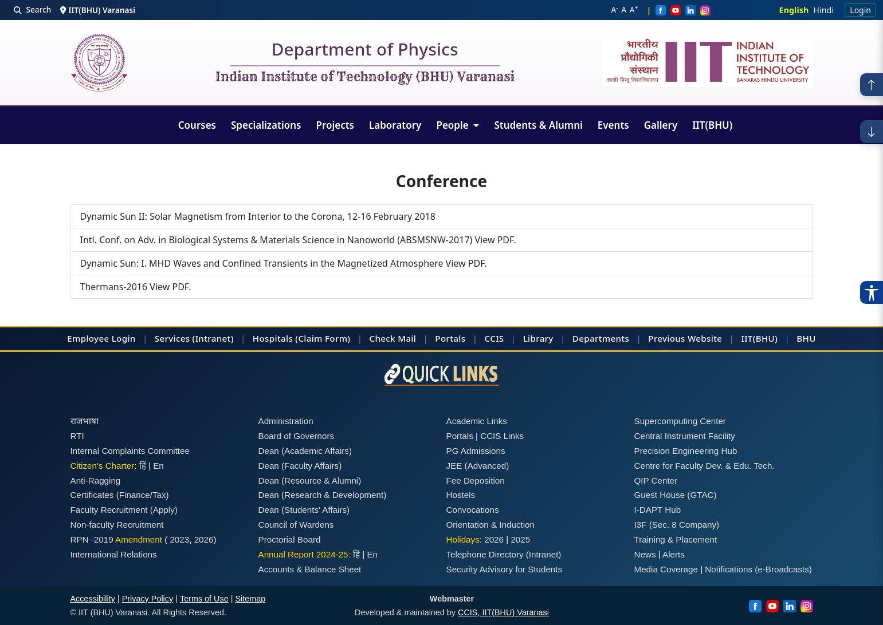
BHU (805, 338)
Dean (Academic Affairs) (305, 451)
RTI (77, 436)
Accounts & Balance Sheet (310, 569)
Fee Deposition (475, 480)
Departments (600, 338)
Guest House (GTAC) (675, 495)
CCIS (494, 338)
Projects (335, 125)
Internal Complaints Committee (130, 451)
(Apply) (164, 510)
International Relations (113, 554)
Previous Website (685, 338)
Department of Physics (365, 51)
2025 (520, 539)
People (453, 125)
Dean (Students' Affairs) (304, 510)
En (158, 465)
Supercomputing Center (680, 421)
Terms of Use (204, 598)
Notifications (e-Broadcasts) (758, 569)
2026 (204, 539)
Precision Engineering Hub (685, 451)
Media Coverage (666, 569)
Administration (285, 421)
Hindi (823, 10)
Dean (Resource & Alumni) (310, 480)
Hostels (461, 495)
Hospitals (273, 338)
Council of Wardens (296, 524)
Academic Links (476, 421)
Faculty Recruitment (109, 510)
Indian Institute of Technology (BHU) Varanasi (365, 77)
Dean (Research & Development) (322, 495)
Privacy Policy (148, 598)
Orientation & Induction (490, 524)
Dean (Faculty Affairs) (300, 465)
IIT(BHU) (712, 125)
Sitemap (250, 598)
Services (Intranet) (194, 338)
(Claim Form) (322, 338)
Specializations (266, 125)
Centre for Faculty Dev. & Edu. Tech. (704, 465)
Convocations (472, 510)
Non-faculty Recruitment (117, 524)
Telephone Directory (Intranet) (504, 554)
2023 (179, 539)
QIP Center (656, 480)
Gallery (661, 125)
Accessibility (92, 598)
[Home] (99, 63)
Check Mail (393, 338)
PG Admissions (475, 451)
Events (613, 125)
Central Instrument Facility (684, 436)
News (645, 554)
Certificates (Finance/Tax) (119, 495)
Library (538, 338)
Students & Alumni (538, 125)
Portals (450, 338)
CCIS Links (502, 436)
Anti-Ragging (95, 480)
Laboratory (395, 125)
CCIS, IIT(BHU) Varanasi (503, 612)
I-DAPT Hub (657, 510)
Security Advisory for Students (504, 569)
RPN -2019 (91, 539)
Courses (197, 125)
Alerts (673, 554)
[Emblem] (707, 61)
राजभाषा (84, 421)
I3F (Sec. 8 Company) (677, 524)
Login (860, 10)
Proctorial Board (289, 539)
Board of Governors (296, 436)
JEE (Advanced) (477, 465)
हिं (142, 465)
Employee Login (101, 338)
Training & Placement (675, 539)
